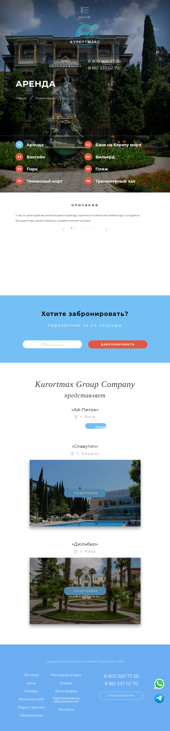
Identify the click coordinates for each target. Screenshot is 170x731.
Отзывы (66, 683)
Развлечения (44, 98)
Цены (31, 683)
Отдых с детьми (31, 707)
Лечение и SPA (31, 699)
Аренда (68, 98)
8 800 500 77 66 (104, 61)
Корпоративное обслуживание (66, 700)
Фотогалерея (66, 691)
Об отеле (31, 675)
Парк (32, 169)
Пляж (101, 169)
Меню (85, 17)
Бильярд (105, 157)
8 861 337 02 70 (103, 67)
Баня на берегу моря (118, 144)
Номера (31, 691)
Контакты (66, 709)
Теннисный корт (45, 181)
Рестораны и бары (66, 675)
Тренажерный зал (115, 181)
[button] (71, 228)
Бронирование (65, 66)
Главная (21, 98)
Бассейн (36, 157)
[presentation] (64, 229)
